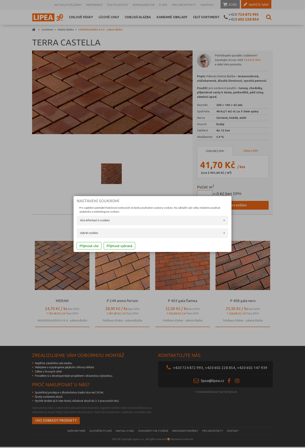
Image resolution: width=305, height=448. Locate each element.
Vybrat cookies (84, 233)
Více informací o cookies (90, 220)
